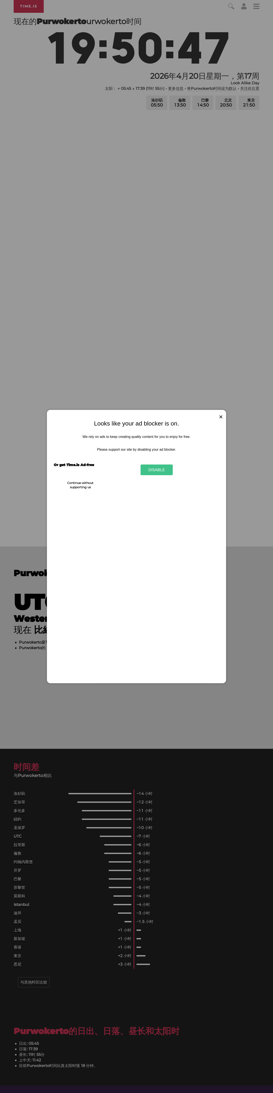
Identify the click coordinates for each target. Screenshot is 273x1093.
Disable (156, 470)
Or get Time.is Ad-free (74, 465)
